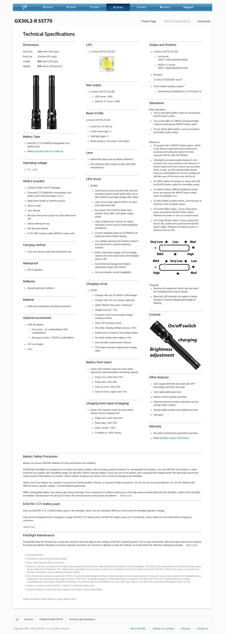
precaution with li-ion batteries (48, 151)
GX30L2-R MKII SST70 (51, 619)
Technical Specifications (177, 21)
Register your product (163, 628)
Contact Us (202, 628)
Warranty (185, 628)
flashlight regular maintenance (174, 438)
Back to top (126, 495)
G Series (28, 619)
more (59, 196)
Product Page (148, 21)
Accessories (204, 21)
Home (17, 619)
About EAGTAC (138, 628)
